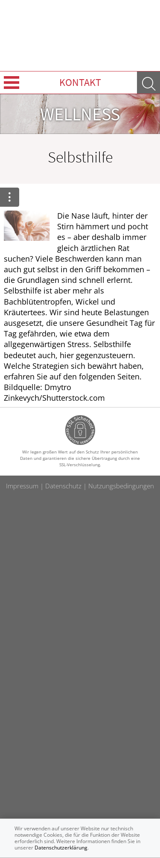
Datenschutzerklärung (61, 847)
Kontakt (80, 82)
